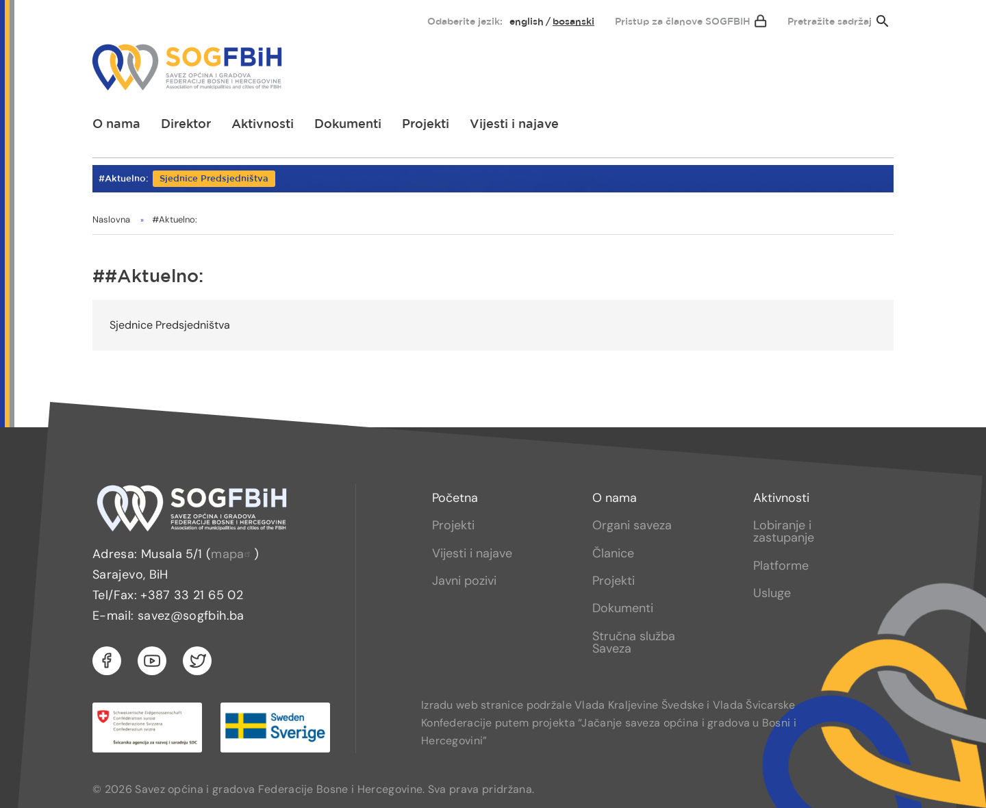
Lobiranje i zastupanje (783, 531)
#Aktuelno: (174, 219)
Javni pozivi (464, 580)
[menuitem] (114, 18)
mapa (232, 554)
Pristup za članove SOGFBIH (682, 22)
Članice (613, 553)
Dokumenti (347, 124)
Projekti (425, 124)
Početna (455, 498)
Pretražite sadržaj (829, 22)
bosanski (573, 22)
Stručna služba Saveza (633, 642)
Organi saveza (632, 525)
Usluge (772, 593)
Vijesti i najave (514, 124)
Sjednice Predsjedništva (214, 179)
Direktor (186, 124)
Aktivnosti (262, 124)
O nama (116, 124)
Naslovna (111, 219)
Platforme (781, 565)
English (526, 22)
